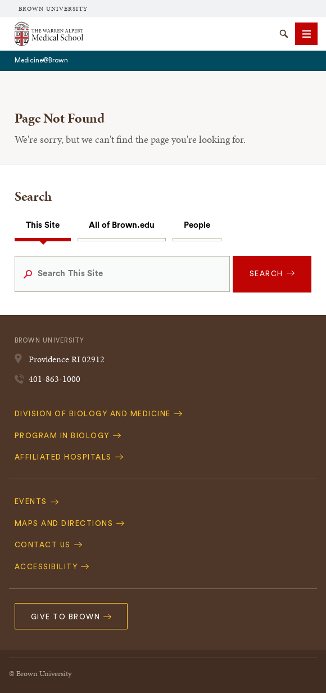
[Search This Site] (122, 274)
